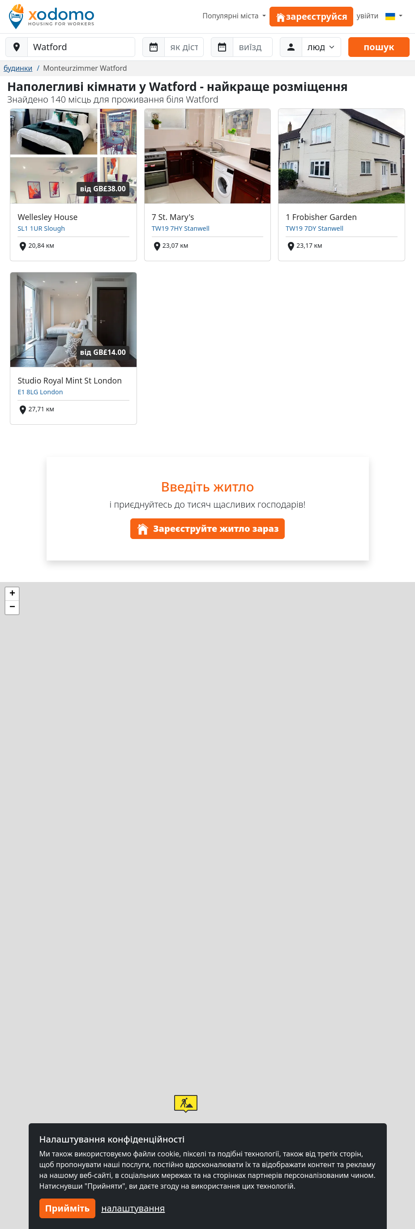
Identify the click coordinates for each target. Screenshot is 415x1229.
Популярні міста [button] (231, 16)
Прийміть (67, 1208)
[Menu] (394, 16)
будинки (18, 68)
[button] (185, 1104)
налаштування (133, 1208)
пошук (379, 47)
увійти (368, 16)
